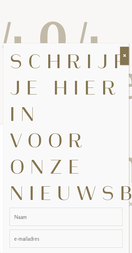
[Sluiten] (124, 48)
